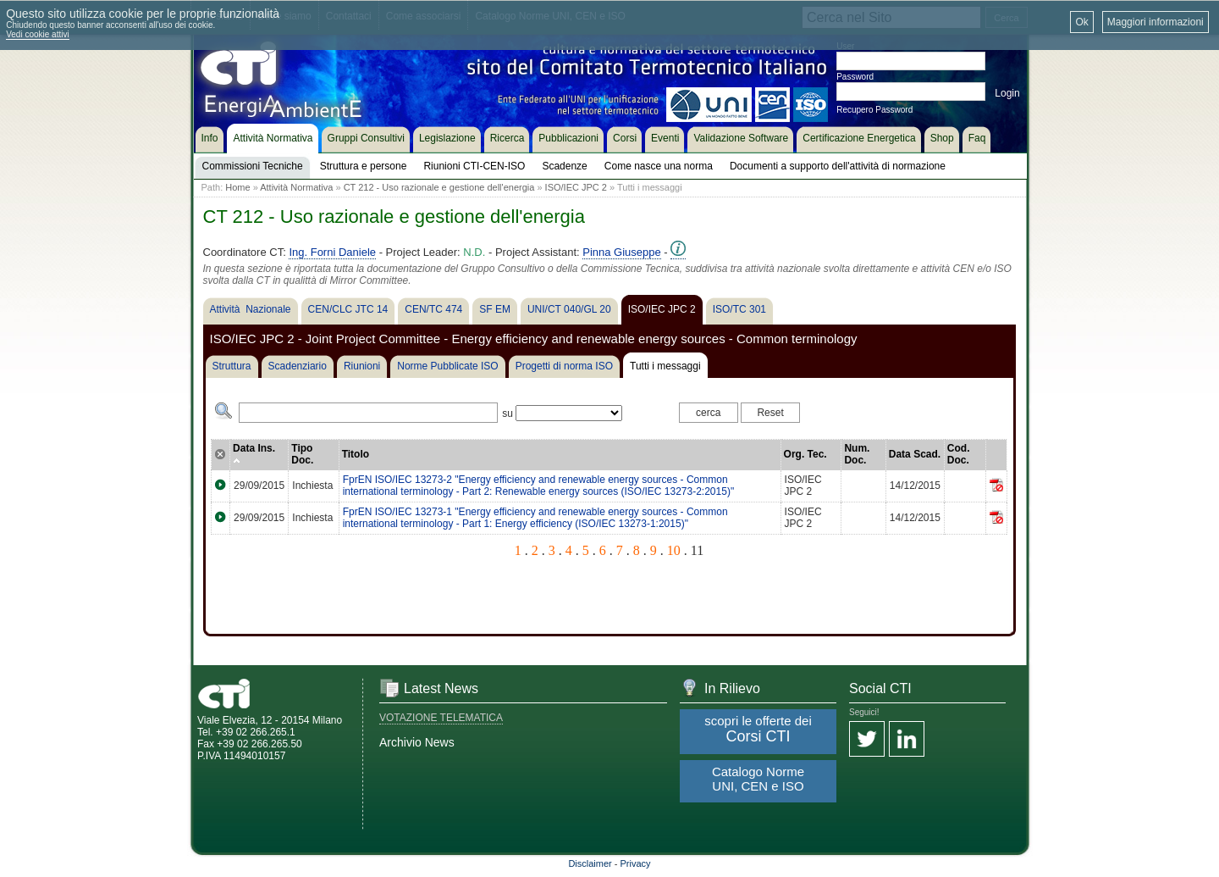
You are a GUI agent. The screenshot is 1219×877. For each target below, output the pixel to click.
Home (237, 187)
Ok (1081, 22)
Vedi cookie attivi (37, 34)
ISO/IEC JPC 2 (576, 187)
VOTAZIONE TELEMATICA (441, 718)
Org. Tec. (805, 454)
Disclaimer (589, 863)
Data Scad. (914, 454)
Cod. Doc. (958, 454)
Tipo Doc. (302, 454)
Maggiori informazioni (1155, 22)
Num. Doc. (856, 454)
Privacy (636, 863)
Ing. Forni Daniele (332, 252)
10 (674, 550)
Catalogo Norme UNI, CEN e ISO (758, 778)
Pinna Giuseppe (621, 252)
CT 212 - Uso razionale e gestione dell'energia (439, 187)
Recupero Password (874, 109)
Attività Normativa (296, 187)
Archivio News (417, 742)
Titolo (355, 454)
